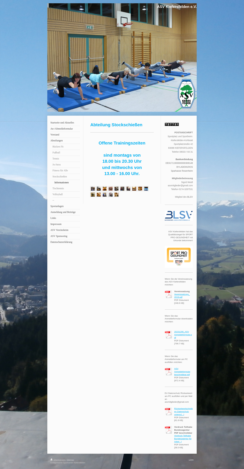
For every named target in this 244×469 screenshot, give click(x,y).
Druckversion (58, 460)
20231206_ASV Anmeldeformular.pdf (183, 335)
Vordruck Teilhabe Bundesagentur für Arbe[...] (183, 439)
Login (191, 460)
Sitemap (70, 460)
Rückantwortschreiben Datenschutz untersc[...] (183, 411)
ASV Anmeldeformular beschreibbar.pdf (182, 372)
